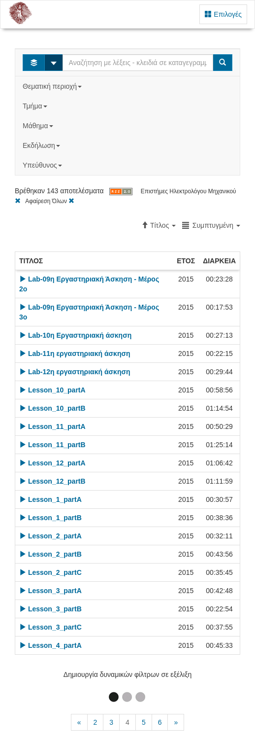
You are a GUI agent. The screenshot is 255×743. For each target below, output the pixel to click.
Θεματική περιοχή (53, 86)
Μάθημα (39, 126)
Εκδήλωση (42, 145)
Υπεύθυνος (43, 165)
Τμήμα (36, 106)
